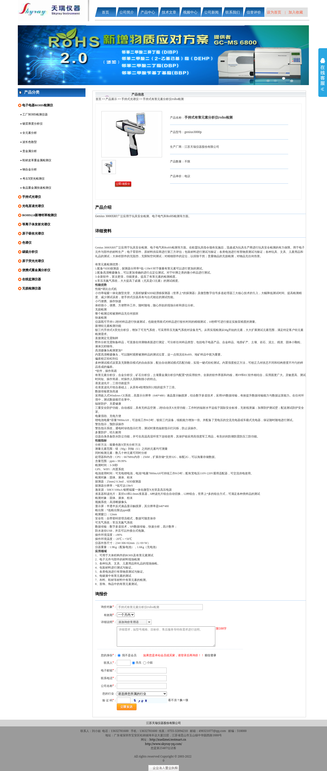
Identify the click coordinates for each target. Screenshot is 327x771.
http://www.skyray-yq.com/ (163, 744)
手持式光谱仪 (130, 99)
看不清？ (178, 700)
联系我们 (232, 12)
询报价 (101, 594)
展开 (322, 77)
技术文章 (169, 12)
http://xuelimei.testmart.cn (168, 739)
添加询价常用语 (128, 622)
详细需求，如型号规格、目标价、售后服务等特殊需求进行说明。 (166, 636)
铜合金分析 (29, 169)
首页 (105, 12)
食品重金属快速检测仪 (36, 188)
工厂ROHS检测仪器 (35, 114)
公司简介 (126, 12)
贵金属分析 (29, 151)
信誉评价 (254, 12)
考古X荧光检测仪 (33, 178)
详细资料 (103, 231)
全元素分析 (29, 133)
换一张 (184, 700)
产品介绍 (103, 207)
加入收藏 (295, 12)
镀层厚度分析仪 (32, 123)
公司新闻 (211, 12)
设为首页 (274, 12)
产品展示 (111, 99)
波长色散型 (29, 142)
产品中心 (148, 12)
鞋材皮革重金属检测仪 (36, 160)
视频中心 (190, 12)
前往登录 (210, 655)
